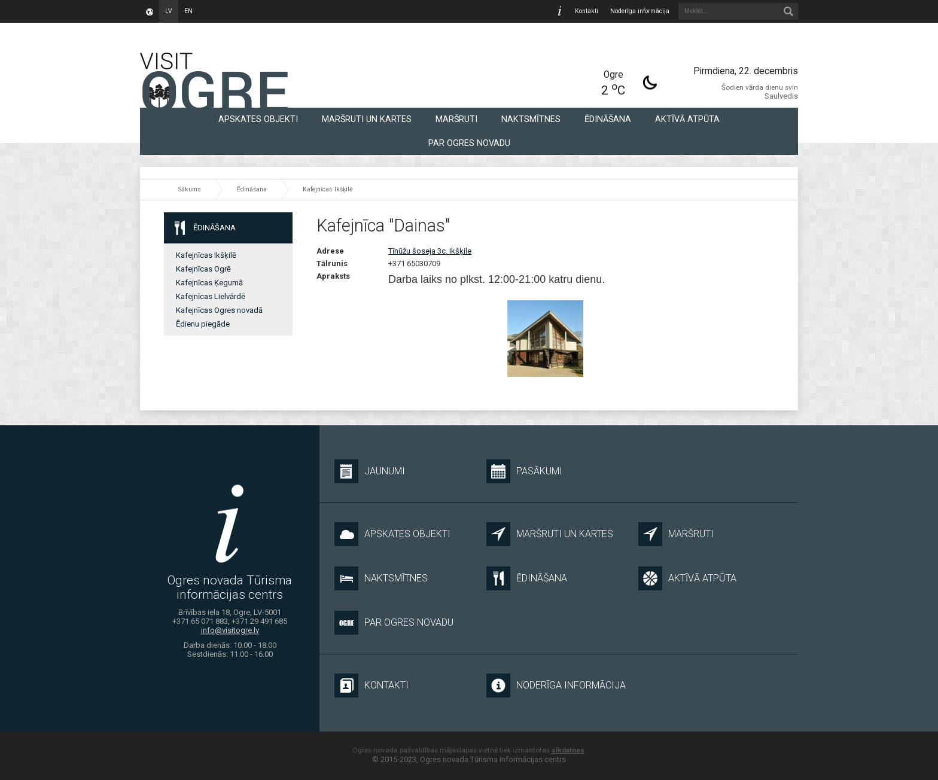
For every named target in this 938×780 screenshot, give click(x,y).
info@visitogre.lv (230, 630)
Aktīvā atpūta (687, 119)
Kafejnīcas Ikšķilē (328, 189)
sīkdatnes (568, 750)
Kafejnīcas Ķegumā (209, 282)
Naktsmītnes (531, 119)
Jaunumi (369, 471)
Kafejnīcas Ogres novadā (219, 310)
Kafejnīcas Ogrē (203, 268)
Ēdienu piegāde (203, 323)
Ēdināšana (607, 119)
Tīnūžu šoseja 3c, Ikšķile (429, 250)
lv (168, 11)
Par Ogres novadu (469, 143)
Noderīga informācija (639, 11)
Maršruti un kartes (367, 119)
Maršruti (456, 119)
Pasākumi (524, 471)
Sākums (189, 189)
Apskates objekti (258, 119)
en (188, 11)
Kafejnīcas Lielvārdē (210, 296)
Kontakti (586, 11)
